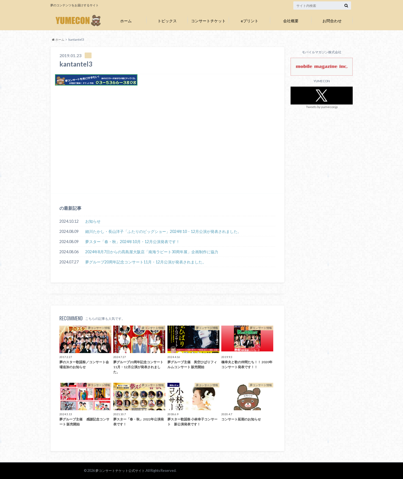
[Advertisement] (167, 148)
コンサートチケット (208, 20)
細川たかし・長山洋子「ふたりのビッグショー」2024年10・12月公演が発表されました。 (163, 231)
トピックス (167, 20)
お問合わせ (332, 20)
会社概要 (291, 20)
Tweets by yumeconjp (321, 107)
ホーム (126, 20)
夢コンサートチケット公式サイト (118, 470)
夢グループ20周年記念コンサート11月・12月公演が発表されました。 (145, 262)
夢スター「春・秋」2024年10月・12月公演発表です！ (132, 241)
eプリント (249, 20)
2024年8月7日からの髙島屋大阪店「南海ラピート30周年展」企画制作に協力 (151, 251)
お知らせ (93, 221)
